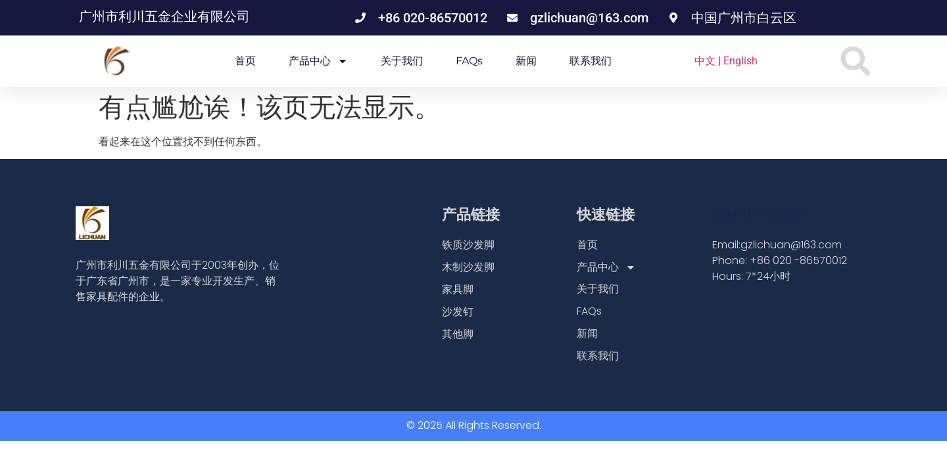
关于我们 (402, 61)
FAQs (469, 61)
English (740, 61)
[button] (856, 61)
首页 (245, 61)
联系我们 (591, 61)
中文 (705, 61)
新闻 (526, 61)
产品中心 (318, 61)
